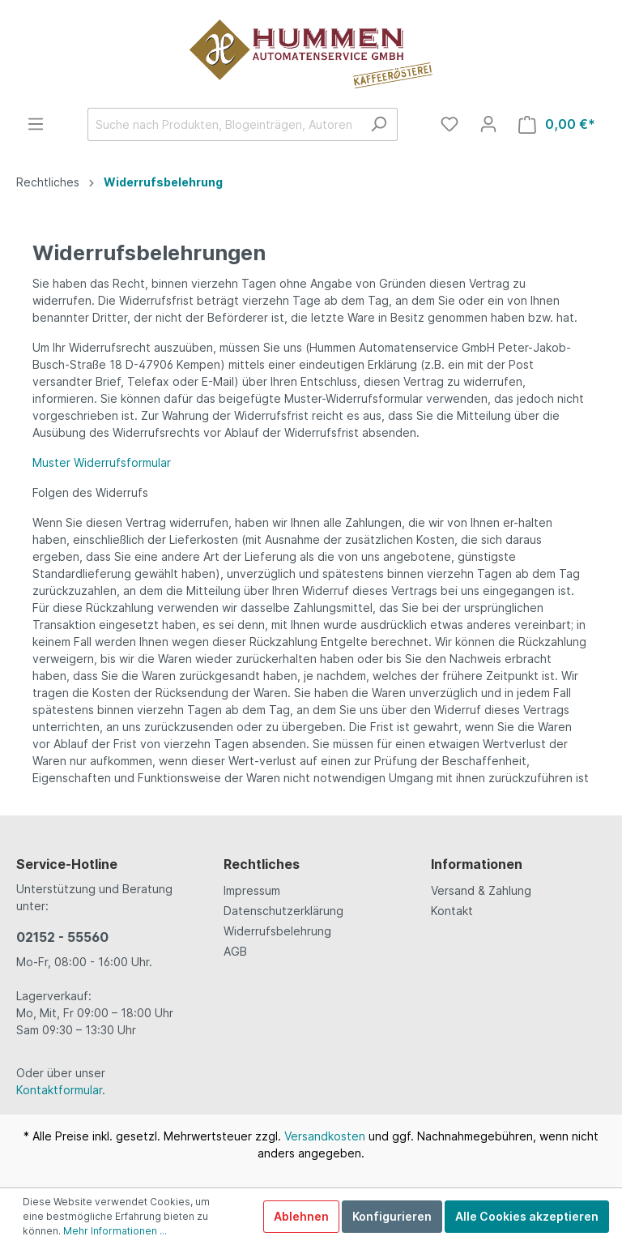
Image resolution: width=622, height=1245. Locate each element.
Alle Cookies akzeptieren (527, 1216)
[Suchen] (379, 124)
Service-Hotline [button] (66, 864)
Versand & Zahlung (481, 890)
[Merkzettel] (449, 124)
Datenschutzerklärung (283, 911)
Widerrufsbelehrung (277, 931)
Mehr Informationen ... (115, 1231)
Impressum (252, 890)
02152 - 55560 (62, 937)
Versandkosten (324, 1136)
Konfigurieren (392, 1216)
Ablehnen (301, 1216)
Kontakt (452, 911)
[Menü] (35, 124)
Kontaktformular (59, 1090)
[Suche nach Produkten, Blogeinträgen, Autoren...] (223, 124)
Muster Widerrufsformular (101, 462)
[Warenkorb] (557, 124)
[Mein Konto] (488, 124)
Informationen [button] (476, 864)
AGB (235, 951)
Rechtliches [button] (262, 864)
